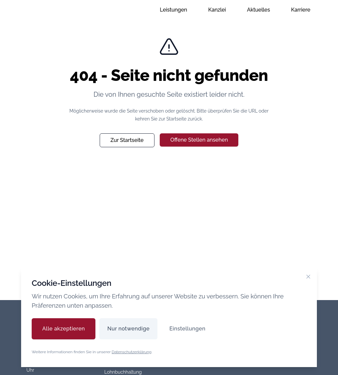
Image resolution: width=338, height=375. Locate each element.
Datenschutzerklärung (132, 352)
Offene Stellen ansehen (199, 140)
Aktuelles (258, 10)
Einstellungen (187, 328)
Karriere (300, 10)
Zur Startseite (127, 140)
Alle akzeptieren (63, 328)
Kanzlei (217, 10)
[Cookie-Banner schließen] (308, 276)
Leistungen (173, 10)
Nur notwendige (128, 328)
